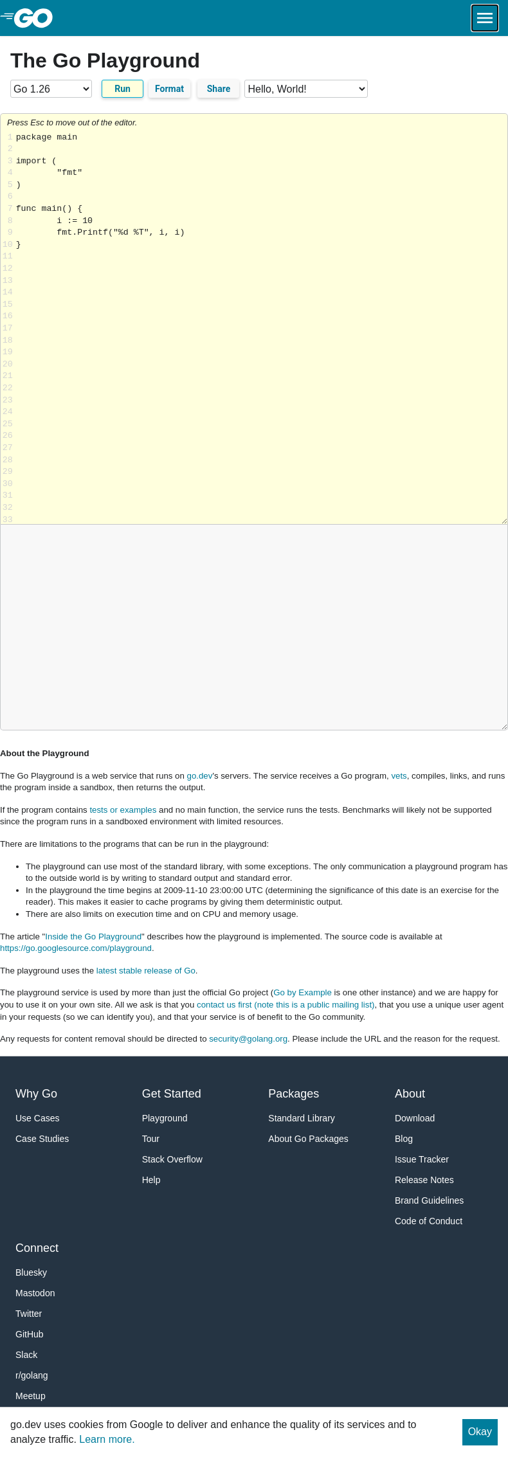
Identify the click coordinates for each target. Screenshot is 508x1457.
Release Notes (424, 1180)
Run (122, 89)
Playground (165, 1118)
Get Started (171, 1093)
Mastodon (35, 1293)
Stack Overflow (172, 1159)
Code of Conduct (428, 1221)
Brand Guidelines (429, 1200)
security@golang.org (248, 1039)
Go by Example (302, 992)
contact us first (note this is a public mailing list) (285, 1004)
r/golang (31, 1375)
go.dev (200, 776)
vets (398, 776)
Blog (404, 1139)
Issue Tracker (422, 1159)
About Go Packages (308, 1139)
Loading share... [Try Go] (261, 328)
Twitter (28, 1313)
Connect (37, 1248)
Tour (150, 1139)
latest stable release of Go (145, 970)
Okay (480, 1431)
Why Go (36, 1093)
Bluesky (31, 1272)
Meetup (30, 1396)
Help (151, 1180)
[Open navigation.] (485, 18)
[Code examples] (306, 89)
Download (415, 1118)
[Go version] (51, 89)
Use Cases (37, 1118)
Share (219, 89)
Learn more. (106, 1439)
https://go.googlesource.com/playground (76, 948)
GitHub (29, 1334)
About (410, 1093)
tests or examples (122, 810)
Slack (26, 1355)
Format (169, 89)
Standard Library (301, 1118)
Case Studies (42, 1139)
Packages (293, 1093)
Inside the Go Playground (93, 936)
